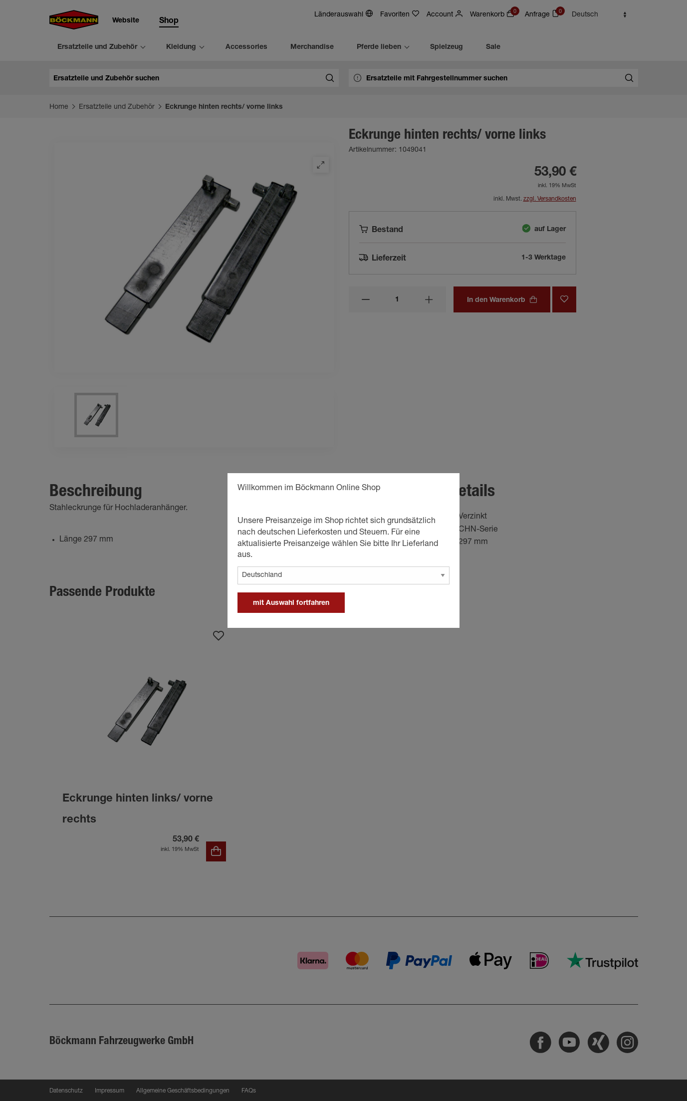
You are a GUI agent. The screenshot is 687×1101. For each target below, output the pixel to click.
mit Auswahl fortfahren (291, 603)
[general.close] (442, 489)
